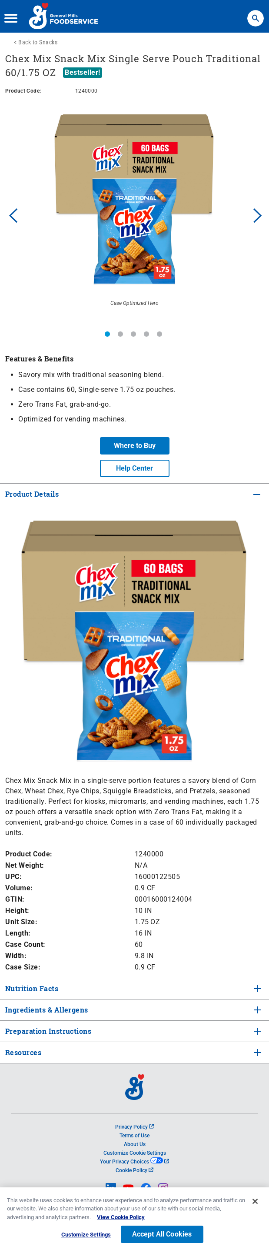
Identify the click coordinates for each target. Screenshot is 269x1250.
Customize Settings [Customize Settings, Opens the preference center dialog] (86, 1237)
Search (255, 14)
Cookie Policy (134, 1170)
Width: (16, 956)
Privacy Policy (134, 1127)
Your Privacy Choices (134, 1162)
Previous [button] (11, 214)
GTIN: (15, 899)
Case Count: (25, 944)
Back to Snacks (37, 42)
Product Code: (29, 854)
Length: (18, 933)
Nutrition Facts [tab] (30, 988)
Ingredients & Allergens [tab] (45, 1009)
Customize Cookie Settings (134, 1153)
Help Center (134, 468)
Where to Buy (135, 445)
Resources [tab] (23, 1052)
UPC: (13, 876)
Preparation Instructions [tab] (47, 1031)
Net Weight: (24, 865)
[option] (134, 214)
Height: (17, 910)
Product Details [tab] (32, 493)
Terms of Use (134, 1136)
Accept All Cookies (162, 1237)
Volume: (19, 888)
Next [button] (257, 214)
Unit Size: (21, 922)
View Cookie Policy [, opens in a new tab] (121, 1220)
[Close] (255, 1203)
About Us (135, 1144)
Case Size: (22, 967)
